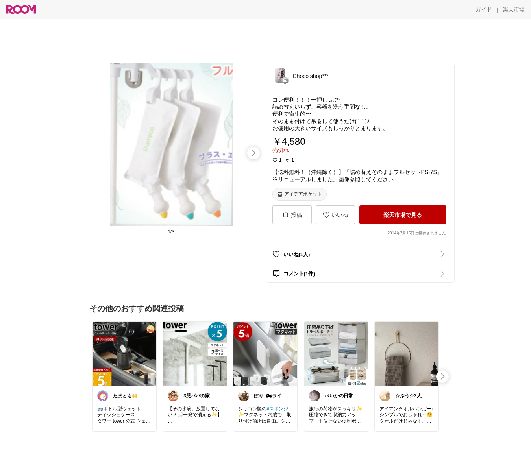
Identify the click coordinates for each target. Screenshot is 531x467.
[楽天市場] (514, 9)
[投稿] (292, 214)
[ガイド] (483, 9)
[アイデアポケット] (299, 194)
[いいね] (335, 214)
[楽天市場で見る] (402, 214)
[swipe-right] (253, 153)
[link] (124, 354)
